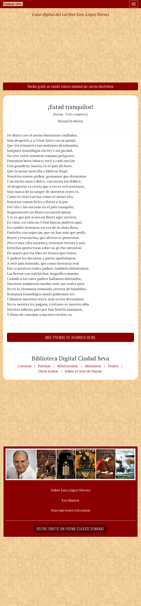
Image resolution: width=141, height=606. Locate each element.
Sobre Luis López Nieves (70, 490)
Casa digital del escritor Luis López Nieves (70, 14)
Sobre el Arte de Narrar (83, 371)
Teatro (113, 365)
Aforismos (92, 365)
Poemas (44, 365)
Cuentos (24, 365)
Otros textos (48, 371)
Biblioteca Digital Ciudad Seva (70, 358)
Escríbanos (70, 500)
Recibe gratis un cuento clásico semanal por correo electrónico (71, 86)
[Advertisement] (70, 49)
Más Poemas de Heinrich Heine (70, 337)
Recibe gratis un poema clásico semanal (70, 528)
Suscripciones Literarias (70, 510)
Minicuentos (67, 365)
